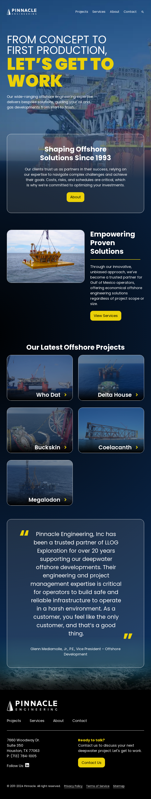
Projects (81, 11)
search (142, 11)
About (114, 11)
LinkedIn (27, 765)
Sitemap (119, 786)
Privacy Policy (73, 786)
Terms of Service (98, 786)
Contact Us (91, 762)
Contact (130, 11)
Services (98, 11)
